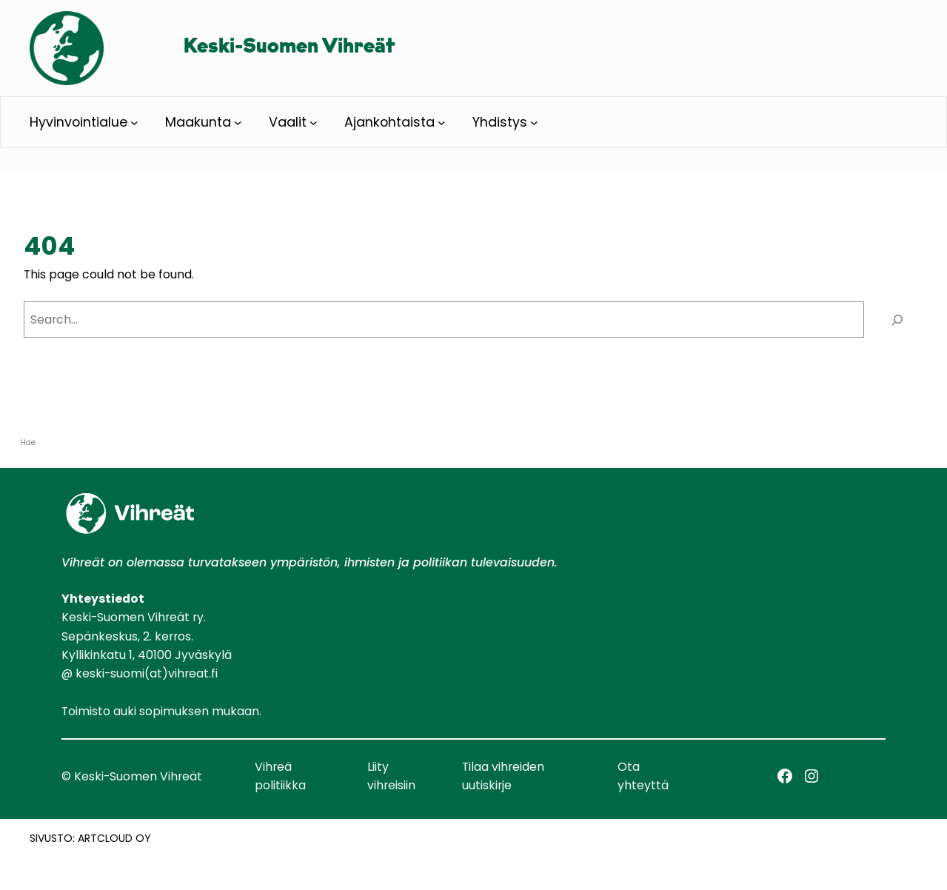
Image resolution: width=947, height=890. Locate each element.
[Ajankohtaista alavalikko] (442, 122)
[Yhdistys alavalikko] (534, 122)
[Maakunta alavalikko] (238, 122)
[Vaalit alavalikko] (313, 122)
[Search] (897, 319)
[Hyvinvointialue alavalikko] (134, 122)
